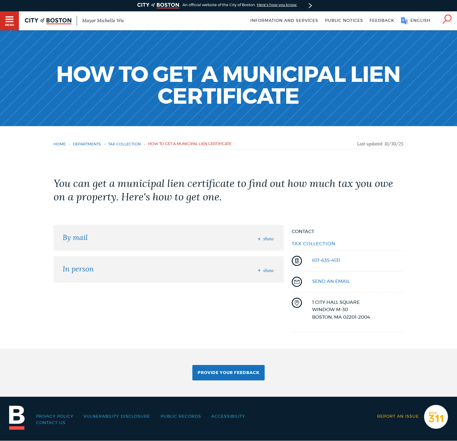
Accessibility (228, 416)
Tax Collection (313, 243)
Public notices (344, 21)
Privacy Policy (54, 416)
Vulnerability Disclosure (117, 416)
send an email (331, 281)
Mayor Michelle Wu (103, 20)
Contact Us (51, 423)
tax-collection (124, 144)
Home (60, 144)
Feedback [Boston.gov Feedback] (382, 21)
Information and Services (284, 21)
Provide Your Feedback (228, 373)
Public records (181, 416)
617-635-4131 (326, 260)
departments (87, 144)
